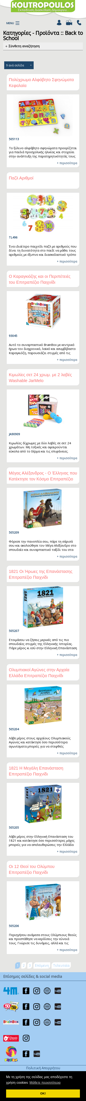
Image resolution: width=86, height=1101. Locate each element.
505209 (14, 532)
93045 (13, 336)
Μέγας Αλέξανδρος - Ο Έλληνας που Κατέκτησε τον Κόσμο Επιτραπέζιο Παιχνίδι (43, 479)
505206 (14, 926)
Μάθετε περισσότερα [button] (45, 1082)
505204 (14, 729)
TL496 (13, 237)
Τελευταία (61, 965)
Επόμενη (42, 965)
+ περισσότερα (67, 163)
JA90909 (14, 434)
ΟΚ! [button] (43, 1093)
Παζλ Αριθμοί (21, 178)
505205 (14, 827)
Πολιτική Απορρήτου (43, 1068)
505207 (14, 631)
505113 (14, 139)
